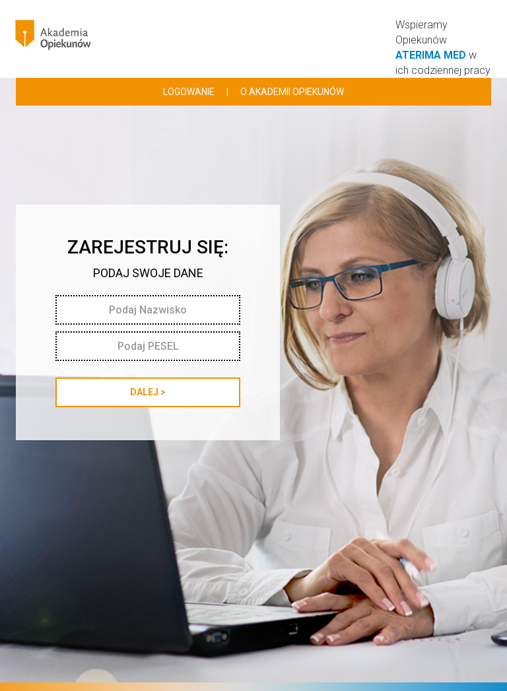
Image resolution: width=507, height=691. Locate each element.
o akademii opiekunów (292, 91)
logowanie (189, 91)
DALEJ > (148, 392)
